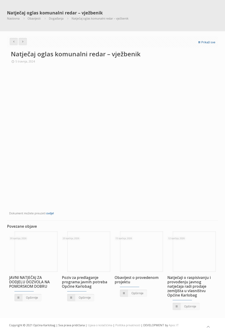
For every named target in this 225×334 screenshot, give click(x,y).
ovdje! (50, 213)
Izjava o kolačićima (100, 325)
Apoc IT (174, 325)
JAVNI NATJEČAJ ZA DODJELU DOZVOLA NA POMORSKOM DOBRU (29, 282)
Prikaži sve (206, 42)
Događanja (56, 18)
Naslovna (13, 18)
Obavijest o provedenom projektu (137, 279)
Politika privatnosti (127, 325)
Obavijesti (34, 18)
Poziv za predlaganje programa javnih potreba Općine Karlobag (84, 282)
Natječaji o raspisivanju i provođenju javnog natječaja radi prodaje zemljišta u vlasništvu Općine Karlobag (189, 286)
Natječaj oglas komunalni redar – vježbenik (100, 18)
